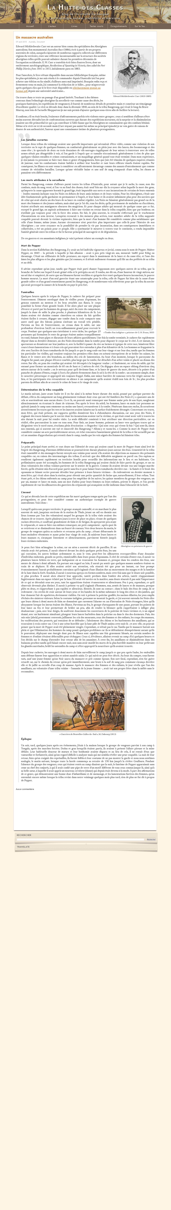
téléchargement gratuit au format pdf (41, 127)
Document (45, 43)
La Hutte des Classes (85, 7)
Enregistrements (119, 26)
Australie (36, 43)
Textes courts (96, 26)
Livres (74, 26)
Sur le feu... (141, 26)
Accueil (30, 26)
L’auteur (52, 26)
